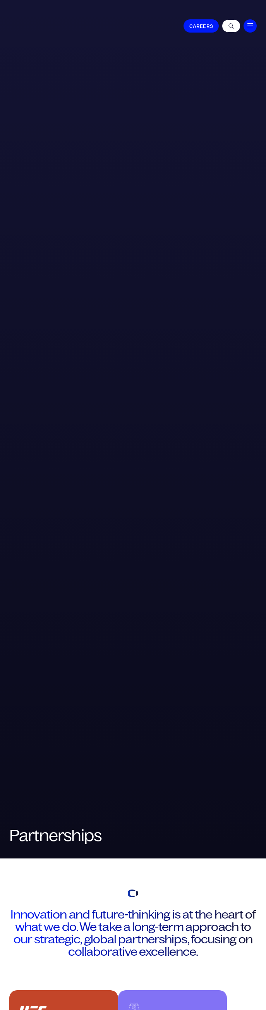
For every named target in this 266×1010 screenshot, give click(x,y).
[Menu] (250, 26)
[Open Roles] (231, 26)
